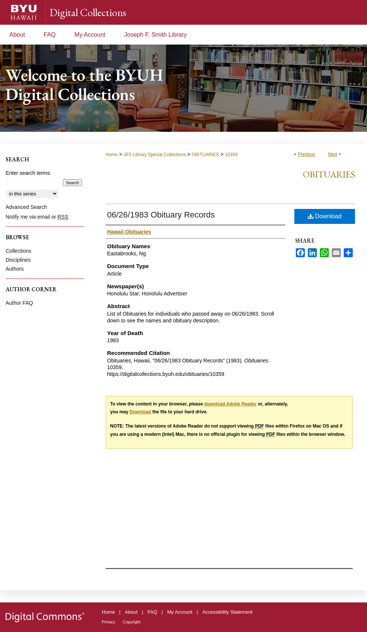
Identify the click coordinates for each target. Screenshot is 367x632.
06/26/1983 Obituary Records (161, 214)
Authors (15, 269)
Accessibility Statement (227, 612)
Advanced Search (26, 207)
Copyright (131, 622)
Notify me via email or (37, 217)
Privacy (108, 622)
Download (325, 216)
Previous (306, 154)
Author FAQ (19, 303)
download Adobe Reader (230, 404)
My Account (179, 612)
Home (112, 154)
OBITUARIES (205, 154)
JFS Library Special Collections (155, 154)
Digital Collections (87, 12)
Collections (18, 251)
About (131, 612)
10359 (231, 154)
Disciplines (18, 260)
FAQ (152, 612)
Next (332, 154)
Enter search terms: (28, 173)
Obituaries (329, 174)
